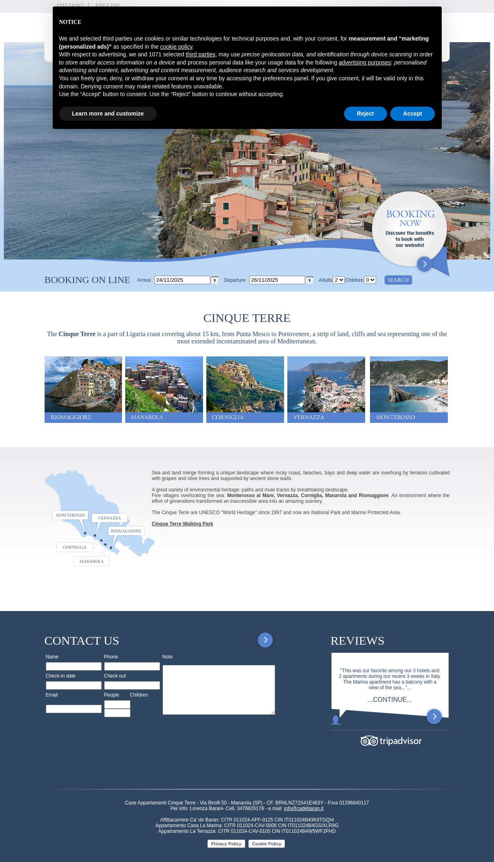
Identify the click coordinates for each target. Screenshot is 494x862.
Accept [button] (412, 113)
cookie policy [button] (176, 46)
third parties (200, 54)
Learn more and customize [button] (108, 113)
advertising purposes (365, 62)
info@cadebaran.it (304, 808)
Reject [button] (365, 113)
